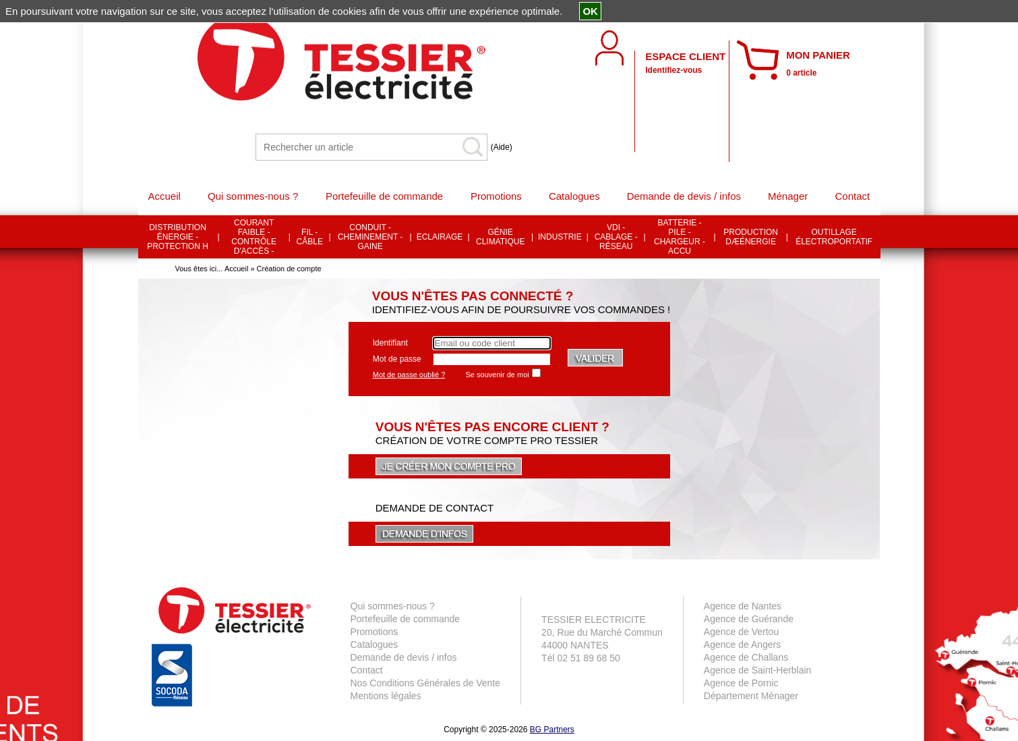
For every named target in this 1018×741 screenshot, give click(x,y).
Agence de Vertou (741, 631)
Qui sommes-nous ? (393, 606)
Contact (367, 670)
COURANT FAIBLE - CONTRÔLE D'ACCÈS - (253, 237)
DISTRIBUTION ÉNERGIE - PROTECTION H (177, 237)
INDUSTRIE (560, 237)
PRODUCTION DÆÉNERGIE (750, 236)
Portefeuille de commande (405, 618)
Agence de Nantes (742, 606)
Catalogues (374, 644)
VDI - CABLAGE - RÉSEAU (616, 237)
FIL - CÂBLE (310, 236)
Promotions (374, 631)
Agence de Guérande (749, 618)
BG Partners (552, 729)
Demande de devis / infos (404, 657)
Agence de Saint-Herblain (758, 670)
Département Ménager (751, 695)
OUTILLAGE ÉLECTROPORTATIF (834, 236)
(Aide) (501, 147)
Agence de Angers (742, 644)
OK (590, 11)
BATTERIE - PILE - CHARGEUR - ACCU (679, 237)
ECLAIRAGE (440, 237)
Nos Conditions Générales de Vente (426, 683)
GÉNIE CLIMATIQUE (500, 236)
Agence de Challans (746, 657)
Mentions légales (386, 695)
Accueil (236, 269)
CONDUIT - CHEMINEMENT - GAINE (370, 237)
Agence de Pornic (741, 683)
